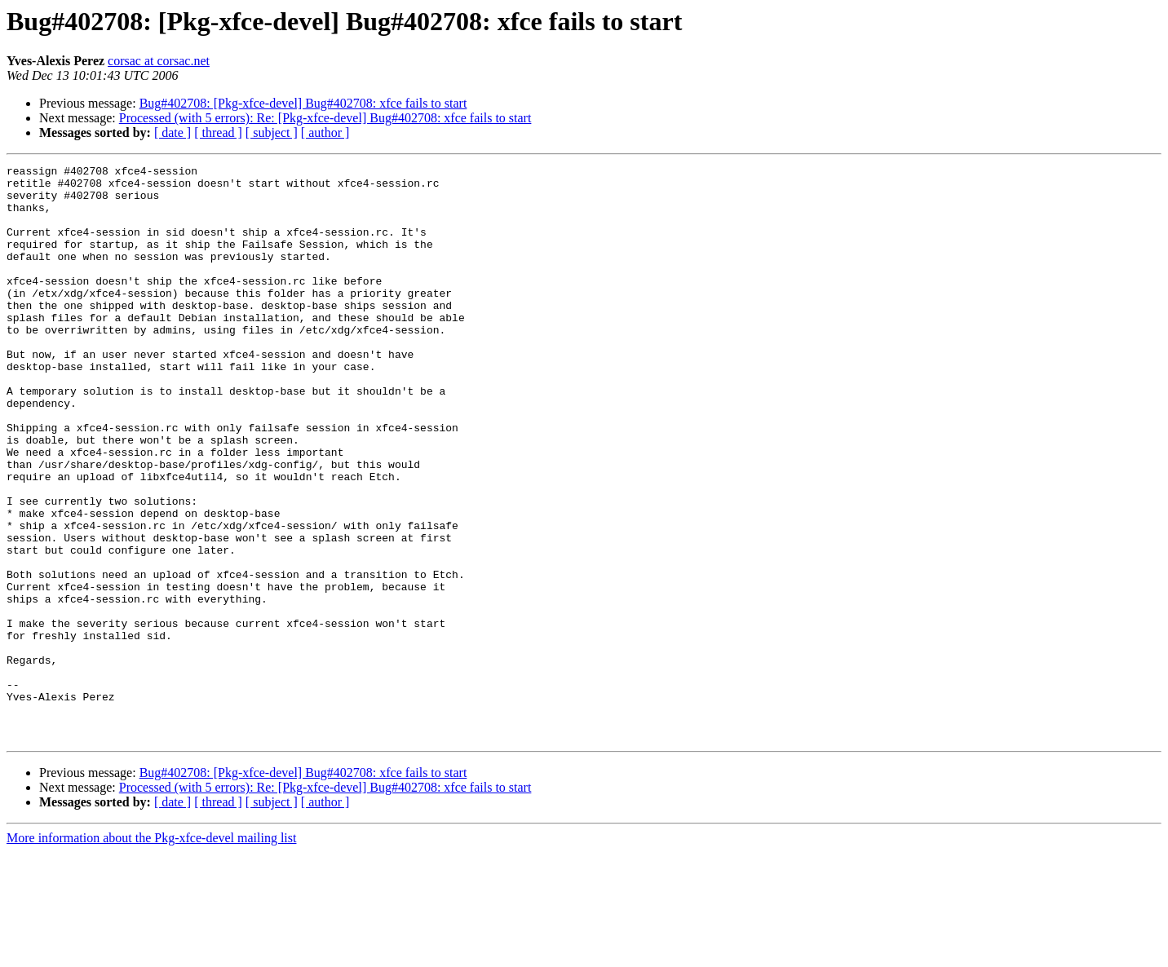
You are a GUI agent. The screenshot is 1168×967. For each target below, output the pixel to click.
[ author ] (325, 132)
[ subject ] (272, 132)
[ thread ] (218, 132)
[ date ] (172, 132)
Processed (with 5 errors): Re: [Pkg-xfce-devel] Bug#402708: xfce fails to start (325, 118)
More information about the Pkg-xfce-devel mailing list (151, 953)
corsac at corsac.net (159, 61)
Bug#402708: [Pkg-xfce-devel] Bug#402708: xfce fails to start (303, 103)
